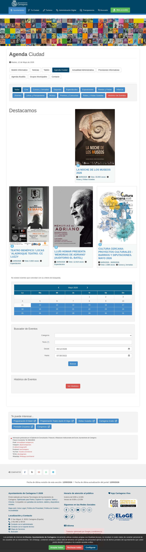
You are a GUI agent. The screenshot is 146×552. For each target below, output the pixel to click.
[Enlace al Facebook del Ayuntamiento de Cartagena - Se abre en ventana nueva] (66, 509)
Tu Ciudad (33, 10)
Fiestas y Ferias (105, 90)
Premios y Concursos (69, 95)
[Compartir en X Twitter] (32, 472)
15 (89, 305)
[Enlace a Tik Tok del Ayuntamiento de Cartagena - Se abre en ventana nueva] (72, 516)
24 (123, 309)
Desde (46, 349)
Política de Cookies (51, 508)
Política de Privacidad (35, 508)
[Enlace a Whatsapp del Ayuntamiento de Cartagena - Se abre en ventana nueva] (89, 509)
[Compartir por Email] (39, 472)
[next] (87, 287)
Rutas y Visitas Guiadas (93, 95)
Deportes (57, 90)
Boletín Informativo (20, 70)
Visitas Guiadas (86, 421)
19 (40, 309)
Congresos (43, 427)
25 (22, 313)
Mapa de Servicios (17, 529)
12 (40, 305)
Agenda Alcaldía (18, 77)
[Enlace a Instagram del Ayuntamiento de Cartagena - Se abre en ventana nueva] (83, 509)
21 (73, 309)
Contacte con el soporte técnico (22, 527)
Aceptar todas (56, 547)
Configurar (91, 547)
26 (40, 313)
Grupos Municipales (38, 77)
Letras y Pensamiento (35, 95)
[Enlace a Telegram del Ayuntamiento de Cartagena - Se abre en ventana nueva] (66, 516)
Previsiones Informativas (108, 70)
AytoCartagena (24, 449)
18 (22, 309)
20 (57, 309)
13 (57, 305)
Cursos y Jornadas (41, 90)
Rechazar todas (74, 547)
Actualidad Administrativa (83, 70)
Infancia (119, 90)
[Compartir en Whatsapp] (46, 472)
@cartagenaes (21, 454)
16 (106, 305)
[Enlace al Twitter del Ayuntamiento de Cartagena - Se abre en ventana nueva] (72, 509)
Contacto (55, 77)
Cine (26, 90)
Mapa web (12, 508)
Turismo (47, 10)
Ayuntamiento (17, 10)
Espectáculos (71, 90)
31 (123, 313)
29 (89, 313)
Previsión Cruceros (23, 427)
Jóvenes (17, 95)
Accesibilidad (13, 511)
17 (123, 305)
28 (73, 313)
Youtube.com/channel (25, 452)
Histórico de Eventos (117, 95)
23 (106, 309)
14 (73, 305)
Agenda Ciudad (60, 70)
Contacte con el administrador (22, 524)
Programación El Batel (25, 421)
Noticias (35, 70)
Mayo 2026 (73, 287)
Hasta (47, 355)
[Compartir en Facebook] (25, 472)
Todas (17, 90)
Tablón (46, 70)
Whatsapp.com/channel (27, 456)
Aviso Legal (21, 508)
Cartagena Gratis (108, 421)
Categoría (45, 335)
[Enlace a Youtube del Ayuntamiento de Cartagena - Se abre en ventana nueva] (78, 509)
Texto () (45, 342)
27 (57, 313)
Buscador (103, 10)
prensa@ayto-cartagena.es (25, 442)
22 (89, 309)
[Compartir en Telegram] (53, 472)
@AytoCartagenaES (20, 447)
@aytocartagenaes (25, 445)
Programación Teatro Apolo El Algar (57, 421)
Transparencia (87, 10)
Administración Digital (66, 10)
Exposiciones (88, 90)
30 (106, 313)
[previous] (58, 287)
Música (52, 95)
